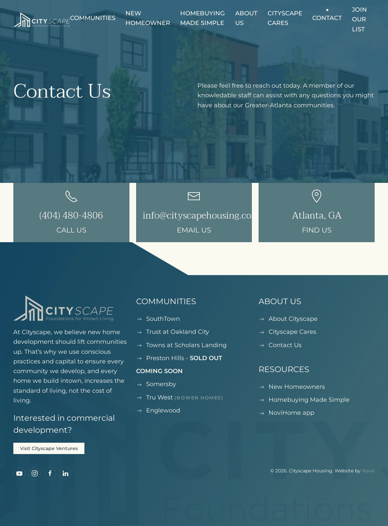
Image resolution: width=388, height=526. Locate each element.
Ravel (368, 471)
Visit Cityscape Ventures (49, 448)
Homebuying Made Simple (202, 18)
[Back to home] (41, 19)
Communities (92, 18)
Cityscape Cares (285, 18)
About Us (246, 18)
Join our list (359, 19)
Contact (327, 18)
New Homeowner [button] (147, 18)
